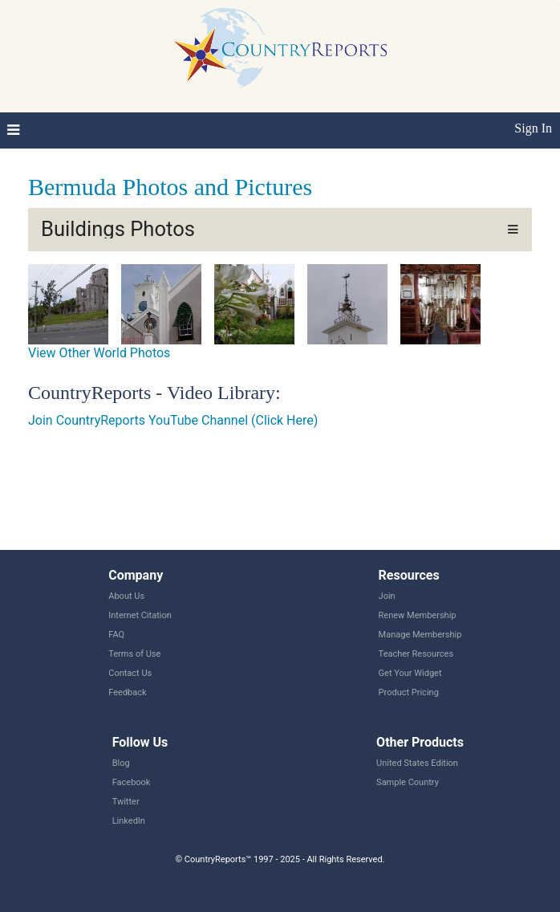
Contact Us (130, 673)
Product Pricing (409, 692)
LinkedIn (128, 821)
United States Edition (417, 763)
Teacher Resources (416, 654)
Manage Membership (420, 634)
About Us (126, 596)
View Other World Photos (99, 352)
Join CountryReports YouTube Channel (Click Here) (173, 420)
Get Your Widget (410, 673)
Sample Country (407, 782)
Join (387, 596)
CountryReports (280, 48)
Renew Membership (418, 615)
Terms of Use (134, 654)
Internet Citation (140, 615)
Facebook (131, 782)
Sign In (533, 128)
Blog (121, 763)
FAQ (116, 634)
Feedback (127, 692)
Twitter (126, 801)
